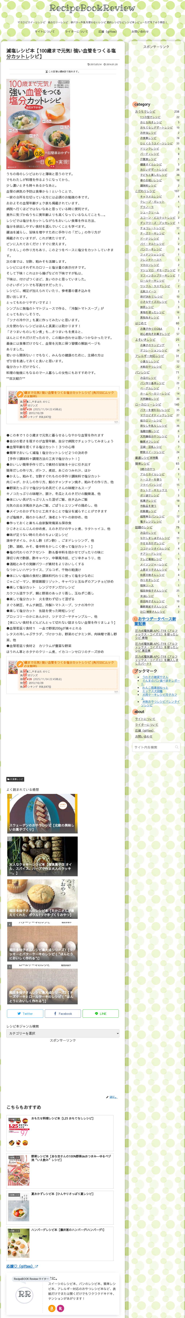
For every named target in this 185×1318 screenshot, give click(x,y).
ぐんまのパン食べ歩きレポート (160, 682)
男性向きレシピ (159, 317)
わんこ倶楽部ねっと (155, 688)
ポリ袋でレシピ (159, 495)
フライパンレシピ (159, 485)
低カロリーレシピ (159, 420)
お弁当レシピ (159, 133)
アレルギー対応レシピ (157, 356)
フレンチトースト (159, 260)
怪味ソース (159, 585)
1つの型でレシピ (159, 117)
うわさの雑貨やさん (155, 677)
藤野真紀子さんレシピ (159, 606)
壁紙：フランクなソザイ (150, 1307)
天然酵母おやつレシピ (159, 436)
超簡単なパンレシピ (159, 516)
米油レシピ (159, 596)
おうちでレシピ (157, 111)
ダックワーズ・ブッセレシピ (159, 223)
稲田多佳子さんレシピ (159, 590)
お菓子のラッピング (159, 345)
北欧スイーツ (159, 291)
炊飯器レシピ (159, 511)
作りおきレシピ (159, 580)
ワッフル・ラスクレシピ (159, 286)
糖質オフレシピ (159, 441)
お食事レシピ (15, 779)
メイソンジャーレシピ (159, 564)
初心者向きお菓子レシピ (159, 334)
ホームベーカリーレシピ (159, 393)
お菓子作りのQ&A (159, 328)
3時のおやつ (159, 469)
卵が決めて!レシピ (159, 296)
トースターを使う (159, 479)
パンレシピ (157, 372)
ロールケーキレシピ (159, 280)
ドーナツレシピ (159, 238)
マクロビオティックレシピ (159, 415)
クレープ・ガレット (159, 202)
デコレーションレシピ (159, 350)
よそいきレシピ (157, 340)
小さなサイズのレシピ (159, 302)
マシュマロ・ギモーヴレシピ (159, 270)
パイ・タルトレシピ (159, 244)
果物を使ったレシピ (159, 312)
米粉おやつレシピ (159, 366)
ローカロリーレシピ (157, 404)
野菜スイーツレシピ (159, 452)
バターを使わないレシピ (159, 410)
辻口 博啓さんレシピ (159, 611)
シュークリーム (159, 212)
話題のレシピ (157, 527)
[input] (156, 747)
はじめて (157, 323)
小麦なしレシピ (159, 361)
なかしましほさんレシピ (159, 538)
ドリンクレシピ (159, 148)
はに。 (53, 1207)
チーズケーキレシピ (159, 233)
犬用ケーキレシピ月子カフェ (159, 696)
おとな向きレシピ (159, 122)
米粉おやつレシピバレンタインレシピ (160, 703)
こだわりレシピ (157, 191)
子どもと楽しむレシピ (159, 175)
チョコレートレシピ (159, 228)
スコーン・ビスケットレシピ (159, 217)
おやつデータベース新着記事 (155, 621)
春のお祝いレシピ (159, 180)
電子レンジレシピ (159, 521)
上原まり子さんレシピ (159, 569)
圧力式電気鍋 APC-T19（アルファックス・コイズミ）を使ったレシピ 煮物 (156, 634)
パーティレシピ (159, 154)
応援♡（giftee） (22, 1195)
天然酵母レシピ (159, 399)
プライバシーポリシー (119, 1307)
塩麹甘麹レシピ (159, 431)
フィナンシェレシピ (159, 254)
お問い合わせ (143, 736)
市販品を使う (159, 506)
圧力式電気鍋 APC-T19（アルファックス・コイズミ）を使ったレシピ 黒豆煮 (156, 647)
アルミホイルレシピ (159, 474)
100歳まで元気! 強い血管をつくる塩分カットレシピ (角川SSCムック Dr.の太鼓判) (67, 394)
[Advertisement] (62, 742)
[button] (177, 747)
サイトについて (145, 719)
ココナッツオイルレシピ (159, 548)
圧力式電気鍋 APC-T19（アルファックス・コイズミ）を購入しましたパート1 (156, 660)
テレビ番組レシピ (159, 559)
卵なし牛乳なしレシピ (159, 425)
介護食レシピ (159, 159)
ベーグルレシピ (159, 388)
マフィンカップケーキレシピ (159, 275)
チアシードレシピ (159, 554)
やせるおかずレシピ (159, 543)
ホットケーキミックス (159, 490)
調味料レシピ (159, 185)
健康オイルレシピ (159, 164)
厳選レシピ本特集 (157, 458)
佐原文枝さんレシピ (159, 575)
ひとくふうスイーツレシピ (159, 143)
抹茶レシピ (159, 307)
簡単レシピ (157, 463)
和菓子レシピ (159, 500)
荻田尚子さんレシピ (159, 601)
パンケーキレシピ (159, 249)
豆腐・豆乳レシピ (159, 447)
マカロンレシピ (159, 265)
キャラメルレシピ (159, 196)
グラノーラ (159, 207)
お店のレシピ (159, 378)
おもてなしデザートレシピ (159, 127)
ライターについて (146, 725)
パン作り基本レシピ (159, 383)
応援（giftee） (145, 730)
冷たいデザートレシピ (159, 169)
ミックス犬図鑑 (152, 691)
